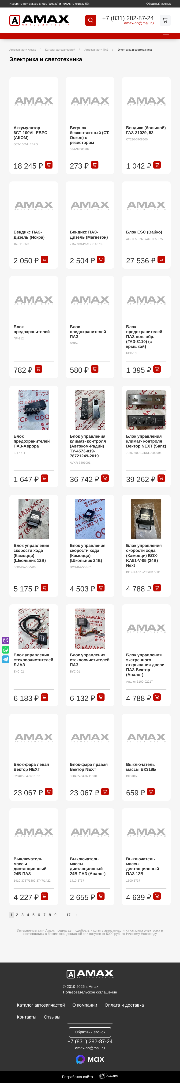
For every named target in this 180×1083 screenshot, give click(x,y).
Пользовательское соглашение (90, 992)
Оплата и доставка (124, 1005)
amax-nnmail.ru (137, 23)
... (61, 915)
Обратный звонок (158, 3)
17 (68, 915)
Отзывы (52, 1017)
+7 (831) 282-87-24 (126, 18)
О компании (84, 1005)
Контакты (26, 1017)
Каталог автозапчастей (41, 1005)
